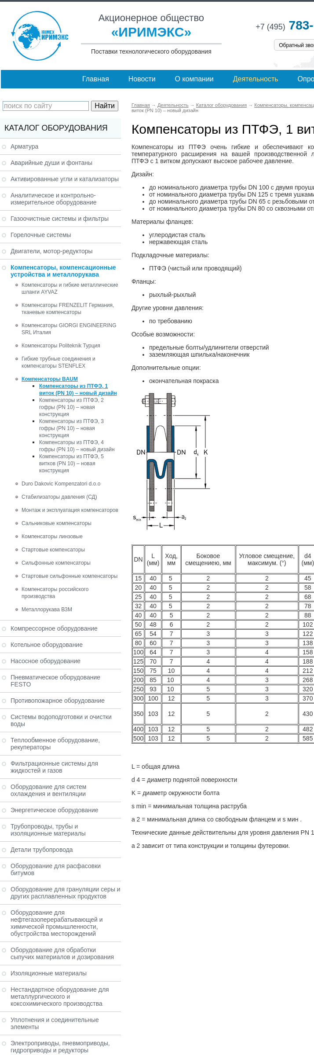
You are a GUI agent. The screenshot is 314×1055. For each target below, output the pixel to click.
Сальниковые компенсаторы (56, 523)
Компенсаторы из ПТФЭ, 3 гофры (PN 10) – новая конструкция (71, 428)
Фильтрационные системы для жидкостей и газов (54, 767)
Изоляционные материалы (49, 973)
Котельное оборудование (47, 644)
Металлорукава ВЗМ (47, 609)
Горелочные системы (41, 234)
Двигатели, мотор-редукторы (52, 251)
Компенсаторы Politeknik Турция (61, 346)
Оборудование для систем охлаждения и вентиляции (48, 790)
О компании (194, 79)
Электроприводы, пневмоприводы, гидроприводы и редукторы (60, 1047)
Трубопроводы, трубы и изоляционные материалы (48, 830)
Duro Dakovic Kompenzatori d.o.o (61, 484)
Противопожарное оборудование (58, 700)
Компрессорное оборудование (54, 628)
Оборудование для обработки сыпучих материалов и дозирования (62, 953)
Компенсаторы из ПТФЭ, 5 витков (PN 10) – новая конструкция (71, 463)
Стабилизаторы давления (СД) (59, 497)
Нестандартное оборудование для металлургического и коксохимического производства (60, 996)
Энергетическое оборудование (55, 810)
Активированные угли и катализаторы (65, 179)
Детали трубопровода (42, 849)
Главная (95, 79)
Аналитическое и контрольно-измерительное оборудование (54, 199)
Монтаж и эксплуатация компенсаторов (70, 510)
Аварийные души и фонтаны (51, 162)
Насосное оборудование (45, 660)
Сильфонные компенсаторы (56, 563)
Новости (142, 79)
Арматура (24, 146)
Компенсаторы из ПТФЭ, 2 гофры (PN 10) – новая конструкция (71, 407)
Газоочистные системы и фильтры (60, 218)
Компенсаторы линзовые (52, 536)
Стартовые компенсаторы (53, 550)
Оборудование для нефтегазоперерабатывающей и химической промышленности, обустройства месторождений (57, 923)
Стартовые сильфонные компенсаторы (69, 576)
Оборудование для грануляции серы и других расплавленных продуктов (65, 893)
